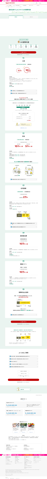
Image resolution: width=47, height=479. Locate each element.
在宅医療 (21, 46)
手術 (16, 46)
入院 (11, 46)
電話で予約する (23, 52)
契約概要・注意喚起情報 (23, 371)
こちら (21, 439)
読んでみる (16, 431)
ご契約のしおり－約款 (23, 373)
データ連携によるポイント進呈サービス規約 (23, 375)
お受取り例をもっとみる (23, 127)
